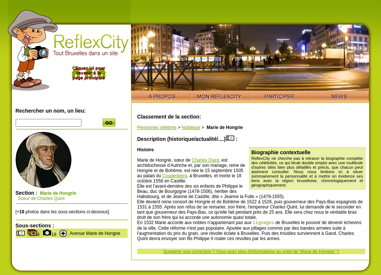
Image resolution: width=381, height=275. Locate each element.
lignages (263, 223)
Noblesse (191, 127)
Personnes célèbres (157, 127)
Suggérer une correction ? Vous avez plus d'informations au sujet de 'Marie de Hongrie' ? (251, 252)
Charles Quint (205, 160)
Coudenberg (175, 175)
